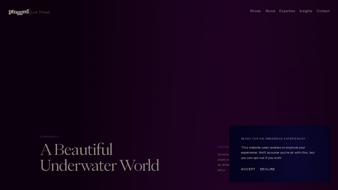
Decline (267, 168)
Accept (248, 168)
